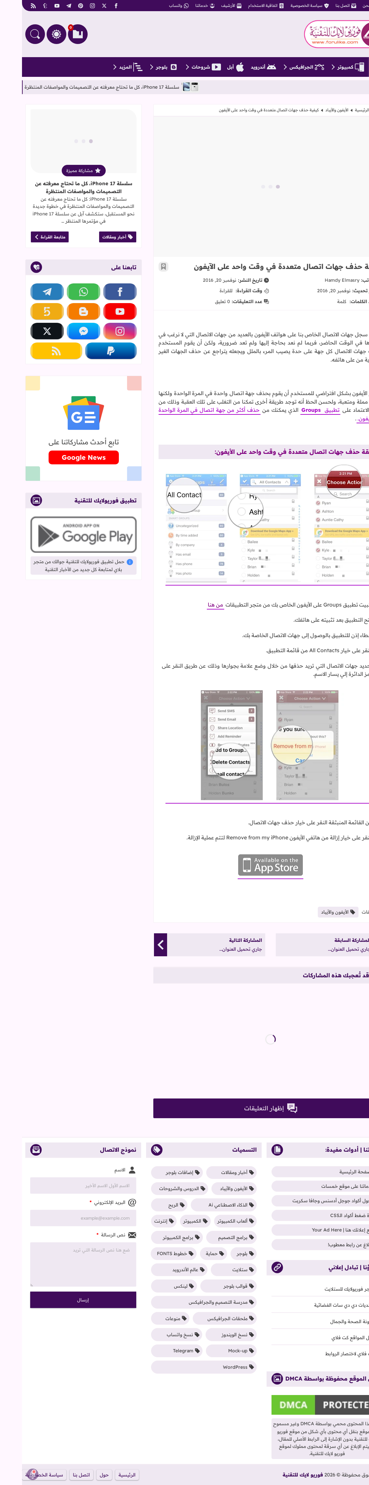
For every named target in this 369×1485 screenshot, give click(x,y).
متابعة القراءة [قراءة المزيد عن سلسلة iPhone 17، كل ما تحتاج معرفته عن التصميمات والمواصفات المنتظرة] (27, 236)
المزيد (108, 67)
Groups (289, 410)
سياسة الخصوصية (288, 5)
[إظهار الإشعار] (10, 1474)
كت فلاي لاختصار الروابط (331, 1354)
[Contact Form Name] (61, 1185)
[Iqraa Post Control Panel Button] (358, 1474)
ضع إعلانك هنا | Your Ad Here (324, 1230)
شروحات (184, 67)
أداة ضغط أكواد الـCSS (333, 1215)
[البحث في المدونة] (13, 34)
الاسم (103, 1170)
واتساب (157, 5)
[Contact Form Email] (61, 1218)
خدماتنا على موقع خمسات (329, 1186)
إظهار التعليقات (248, 1108)
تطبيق (309, 410)
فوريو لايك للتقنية (281, 1475)
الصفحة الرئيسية (347, 109)
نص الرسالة (94, 1235)
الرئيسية (105, 1475)
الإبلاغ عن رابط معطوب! (332, 1245)
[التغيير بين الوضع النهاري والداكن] (34, 34)
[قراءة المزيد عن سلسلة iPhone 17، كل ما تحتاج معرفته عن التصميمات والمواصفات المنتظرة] (62, 141)
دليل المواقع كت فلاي (334, 1338)
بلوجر (145, 67)
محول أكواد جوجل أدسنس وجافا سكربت (315, 1201)
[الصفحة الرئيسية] (356, 67)
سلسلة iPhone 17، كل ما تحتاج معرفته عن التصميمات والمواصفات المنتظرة (61, 187)
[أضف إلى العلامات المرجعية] (141, 267)
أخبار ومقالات (95, 236)
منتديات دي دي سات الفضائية (325, 1305)
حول (82, 1475)
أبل (214, 67)
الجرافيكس (285, 67)
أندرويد (241, 67)
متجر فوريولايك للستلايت (331, 1289)
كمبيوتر (328, 67)
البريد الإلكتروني (91, 1203)
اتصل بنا (324, 5)
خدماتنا (183, 5)
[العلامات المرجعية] (56, 34)
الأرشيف (209, 5)
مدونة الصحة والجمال (333, 1321)
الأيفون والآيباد (314, 109)
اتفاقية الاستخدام (244, 5)
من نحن (351, 5)
